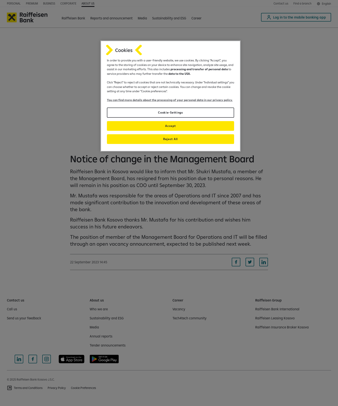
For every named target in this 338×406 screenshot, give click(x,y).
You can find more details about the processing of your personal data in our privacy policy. (170, 100)
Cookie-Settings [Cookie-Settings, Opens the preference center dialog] (170, 112)
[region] (170, 96)
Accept (170, 126)
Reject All (170, 139)
